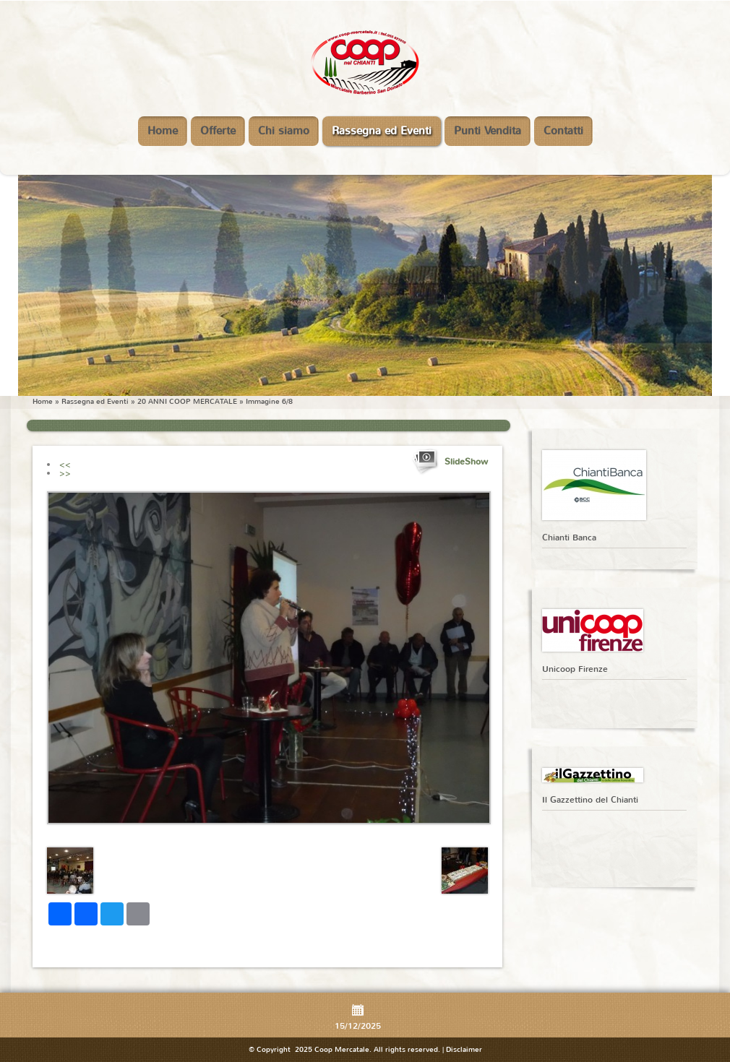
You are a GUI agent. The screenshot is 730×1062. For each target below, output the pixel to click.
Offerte (218, 131)
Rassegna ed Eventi (381, 131)
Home (162, 131)
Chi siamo (283, 131)
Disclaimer (464, 1049)
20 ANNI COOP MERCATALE (187, 401)
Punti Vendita (487, 131)
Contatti (563, 131)
